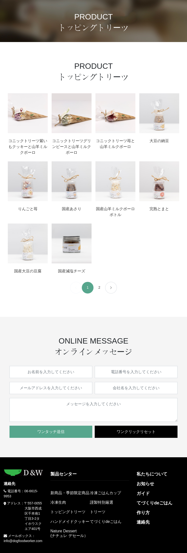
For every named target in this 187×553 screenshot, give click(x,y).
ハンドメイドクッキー (69, 521)
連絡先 (143, 522)
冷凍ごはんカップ (105, 493)
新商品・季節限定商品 (69, 493)
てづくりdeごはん (106, 521)
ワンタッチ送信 (51, 432)
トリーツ (97, 512)
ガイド (143, 493)
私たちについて (152, 474)
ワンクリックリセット (136, 432)
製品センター (63, 474)
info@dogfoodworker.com (23, 541)
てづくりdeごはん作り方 (154, 508)
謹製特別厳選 (101, 502)
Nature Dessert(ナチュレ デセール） (69, 533)
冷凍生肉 (58, 502)
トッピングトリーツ (67, 512)
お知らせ (145, 483)
